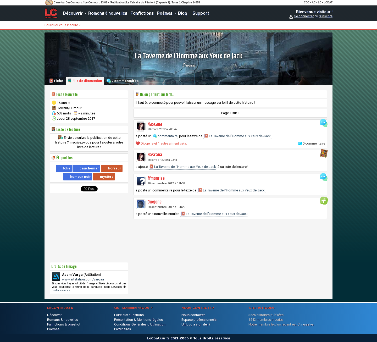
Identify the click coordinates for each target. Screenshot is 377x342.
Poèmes (165, 13)
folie (66, 168)
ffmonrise (156, 178)
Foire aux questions (129, 315)
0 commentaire (314, 143)
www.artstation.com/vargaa (83, 279)
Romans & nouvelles (107, 13)
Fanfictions (142, 13)
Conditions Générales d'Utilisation (139, 324)
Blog (182, 13)
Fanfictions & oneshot (63, 324)
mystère (107, 177)
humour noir (80, 177)
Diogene (189, 65)
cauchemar (89, 168)
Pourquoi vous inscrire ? (63, 25)
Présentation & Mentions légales (138, 320)
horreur (114, 168)
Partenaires (122, 329)
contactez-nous (61, 290)
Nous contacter (193, 315)
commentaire (165, 136)
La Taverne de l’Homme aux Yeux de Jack (237, 136)
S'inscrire (325, 16)
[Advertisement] (89, 227)
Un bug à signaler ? (195, 324)
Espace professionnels (199, 320)
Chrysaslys (305, 324)
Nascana (154, 124)
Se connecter (304, 16)
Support (200, 13)
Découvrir (73, 13)
